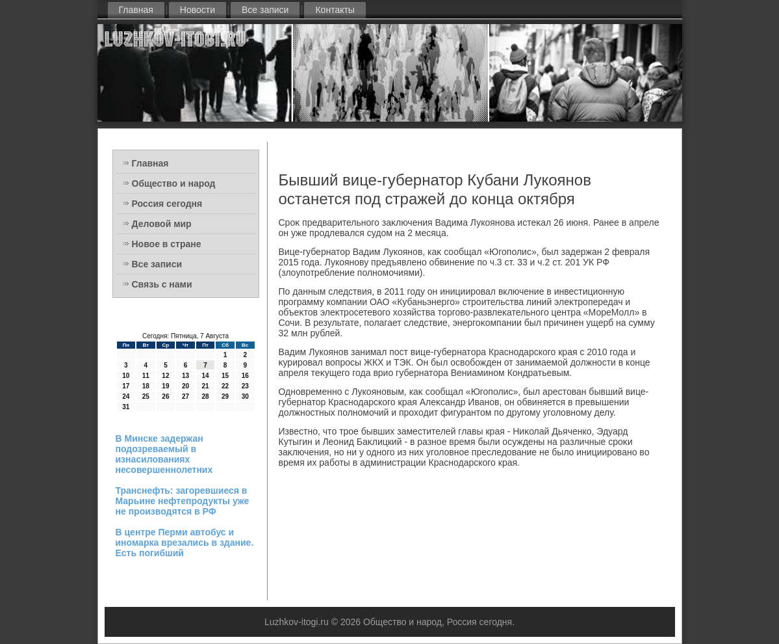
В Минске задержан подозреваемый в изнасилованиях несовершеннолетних (164, 454)
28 (205, 396)
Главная (136, 10)
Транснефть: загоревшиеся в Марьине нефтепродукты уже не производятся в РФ (182, 501)
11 (145, 375)
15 (225, 375)
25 (145, 396)
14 (205, 375)
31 (125, 406)
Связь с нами (162, 284)
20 (185, 386)
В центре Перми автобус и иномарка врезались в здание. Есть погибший (185, 542)
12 (165, 375)
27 (185, 396)
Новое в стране (166, 244)
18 (145, 386)
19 (165, 386)
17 (125, 386)
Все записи (265, 10)
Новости (197, 10)
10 (125, 375)
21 (205, 386)
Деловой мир (162, 224)
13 (185, 375)
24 (125, 396)
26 (165, 396)
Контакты (334, 10)
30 (245, 396)
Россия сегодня (167, 203)
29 (225, 396)
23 (245, 386)
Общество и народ (174, 183)
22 (225, 386)
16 (245, 375)
